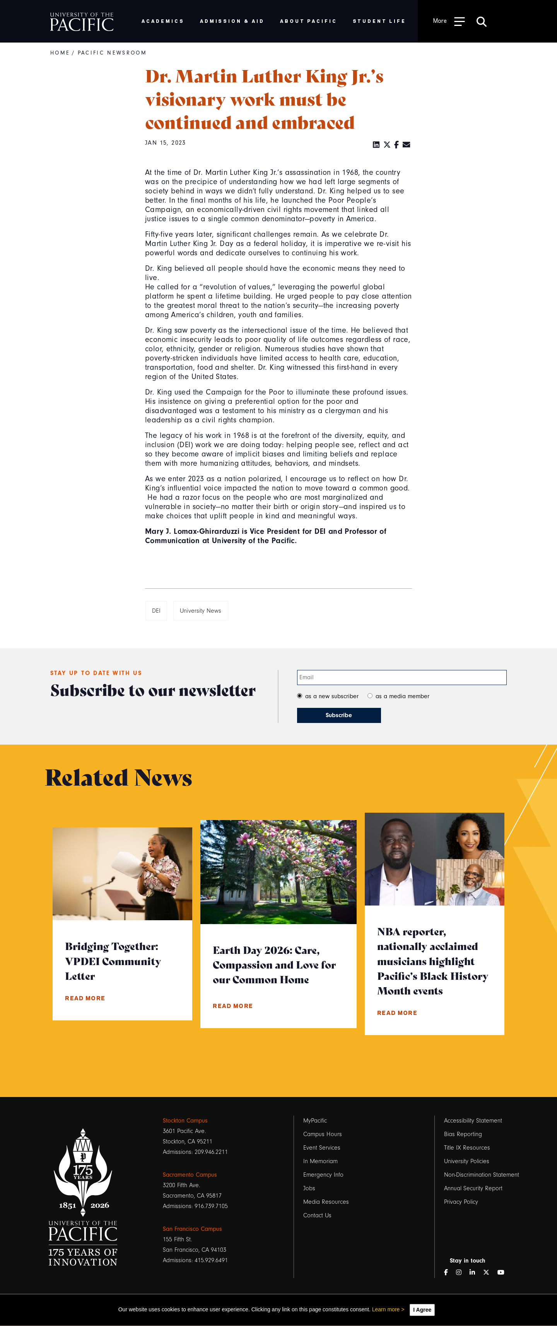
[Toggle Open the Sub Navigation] (449, 21)
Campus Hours (322, 1134)
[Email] (406, 145)
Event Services (321, 1147)
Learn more (386, 1309)
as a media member (402, 696)
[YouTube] (504, 1273)
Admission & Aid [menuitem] (232, 20)
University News (200, 610)
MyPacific (315, 1120)
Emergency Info (323, 1174)
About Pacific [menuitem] (308, 20)
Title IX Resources (467, 1147)
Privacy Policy (461, 1201)
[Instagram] (462, 1273)
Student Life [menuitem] (380, 20)
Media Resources (326, 1201)
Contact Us (317, 1215)
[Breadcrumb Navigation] (278, 53)
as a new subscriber (332, 696)
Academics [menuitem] (163, 20)
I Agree (422, 1310)
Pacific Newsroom (112, 53)
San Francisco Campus (192, 1228)
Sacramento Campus (190, 1174)
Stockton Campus (185, 1120)
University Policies (466, 1161)
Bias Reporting (463, 1134)
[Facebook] (397, 145)
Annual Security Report (473, 1188)
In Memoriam (320, 1161)
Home (60, 53)
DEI (156, 610)
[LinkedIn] (376, 145)
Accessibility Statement (473, 1120)
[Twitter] (387, 145)
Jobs (309, 1188)
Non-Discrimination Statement (481, 1174)
